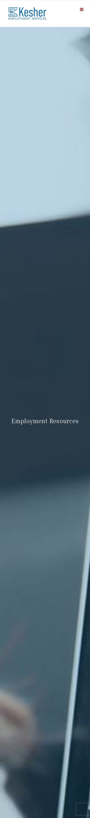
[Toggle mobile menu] (82, 9)
